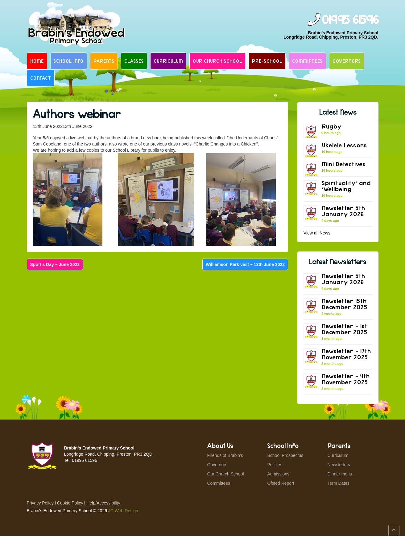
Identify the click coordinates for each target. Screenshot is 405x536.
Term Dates (339, 483)
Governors (347, 61)
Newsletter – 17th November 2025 (346, 354)
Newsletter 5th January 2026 (343, 210)
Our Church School (217, 61)
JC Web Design (123, 510)
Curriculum (168, 61)
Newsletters (339, 464)
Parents (103, 61)
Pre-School (267, 61)
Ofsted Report (280, 483)
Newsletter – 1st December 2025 (344, 329)
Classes (134, 61)
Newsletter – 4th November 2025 (346, 379)
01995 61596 (350, 20)
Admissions (278, 473)
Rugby (331, 126)
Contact (40, 78)
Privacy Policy (40, 502)
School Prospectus (285, 455)
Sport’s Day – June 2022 (55, 264)
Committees (307, 61)
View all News (317, 232)
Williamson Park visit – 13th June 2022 (245, 264)
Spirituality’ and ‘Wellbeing (346, 185)
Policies (274, 464)
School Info (69, 61)
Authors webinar (77, 113)
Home (37, 61)
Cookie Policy (70, 502)
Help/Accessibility (103, 502)
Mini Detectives (344, 163)
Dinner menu (340, 473)
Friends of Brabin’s (225, 455)
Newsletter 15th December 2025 (344, 303)
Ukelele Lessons (344, 145)
